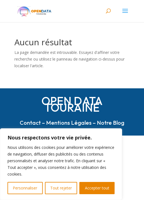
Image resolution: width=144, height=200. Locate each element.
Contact (30, 122)
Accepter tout (97, 188)
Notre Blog (110, 122)
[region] (61, 164)
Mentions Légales (69, 122)
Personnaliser (25, 188)
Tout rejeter (61, 188)
